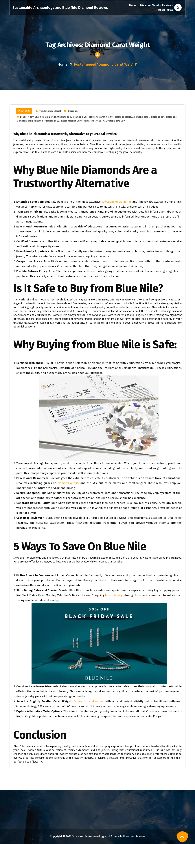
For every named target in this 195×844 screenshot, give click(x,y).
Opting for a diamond (89, 701)
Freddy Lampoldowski (50, 111)
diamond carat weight (101, 117)
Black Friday (27, 117)
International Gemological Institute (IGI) (83, 121)
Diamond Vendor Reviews (156, 5)
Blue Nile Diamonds (45, 117)
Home (132, 5)
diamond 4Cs (80, 117)
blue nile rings (114, 595)
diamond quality (68, 483)
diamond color (141, 117)
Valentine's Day (116, 121)
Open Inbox (165, 10)
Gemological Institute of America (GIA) (38, 121)
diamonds (171, 117)
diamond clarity (123, 117)
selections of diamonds (116, 201)
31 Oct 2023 (24, 111)
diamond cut (157, 117)
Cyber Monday (64, 117)
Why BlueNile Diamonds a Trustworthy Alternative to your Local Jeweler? (65, 134)
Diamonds (73, 111)
